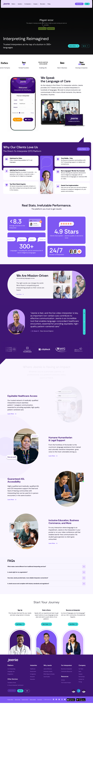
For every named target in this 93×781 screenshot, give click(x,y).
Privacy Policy (10, 686)
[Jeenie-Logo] (12, 648)
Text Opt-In (39, 686)
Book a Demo (79, 3)
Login (87, 3)
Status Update (33, 686)
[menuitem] (14, 4)
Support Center (25, 686)
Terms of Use (17, 686)
